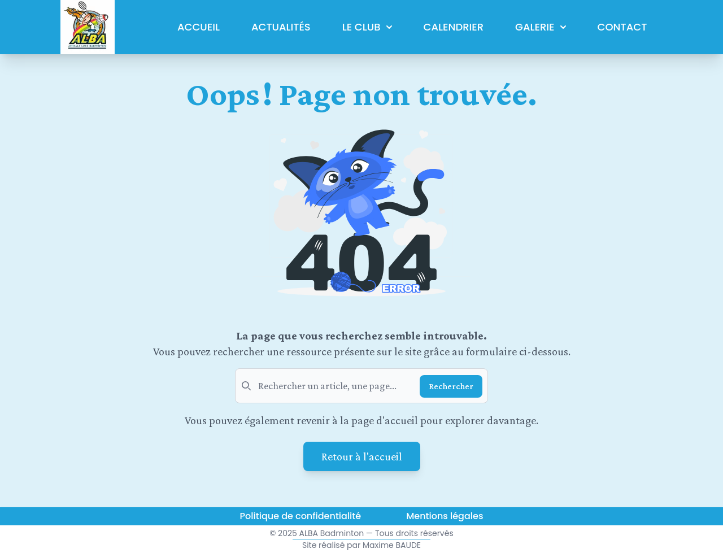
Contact (622, 27)
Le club (367, 27)
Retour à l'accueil (361, 456)
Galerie (540, 27)
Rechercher (451, 386)
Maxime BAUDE (392, 545)
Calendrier (454, 27)
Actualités (281, 27)
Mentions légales (444, 516)
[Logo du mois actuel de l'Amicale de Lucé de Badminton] (87, 27)
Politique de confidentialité (301, 516)
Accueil (198, 27)
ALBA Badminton (331, 533)
